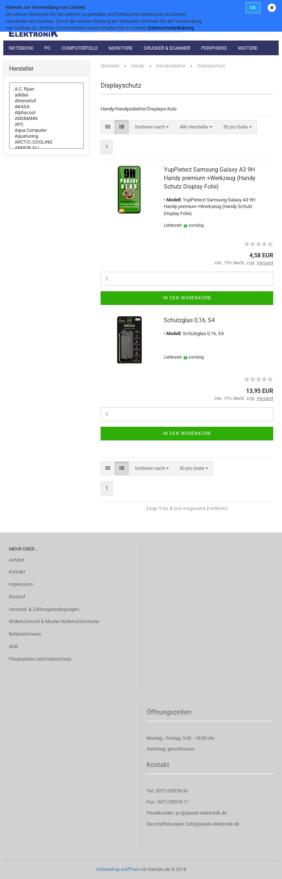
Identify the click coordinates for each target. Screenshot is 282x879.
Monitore (121, 48)
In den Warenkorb (187, 297)
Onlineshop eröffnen (117, 869)
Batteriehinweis (25, 634)
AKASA (46, 107)
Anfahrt (16, 560)
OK (253, 7)
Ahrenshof (46, 101)
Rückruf (17, 597)
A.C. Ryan (46, 89)
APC (46, 124)
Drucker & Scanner (167, 48)
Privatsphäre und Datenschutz (40, 659)
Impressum (21, 584)
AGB (13, 646)
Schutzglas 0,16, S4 (189, 320)
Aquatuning (46, 136)
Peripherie (214, 48)
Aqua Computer (46, 130)
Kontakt (17, 571)
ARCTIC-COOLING (46, 142)
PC (47, 48)
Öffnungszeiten (169, 712)
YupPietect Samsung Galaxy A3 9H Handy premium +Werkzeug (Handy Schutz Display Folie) (210, 178)
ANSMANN (46, 119)
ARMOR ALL (46, 148)
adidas (46, 95)
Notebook (21, 48)
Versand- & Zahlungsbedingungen (44, 609)
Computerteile (79, 48)
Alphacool (46, 113)
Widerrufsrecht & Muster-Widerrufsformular (54, 621)
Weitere (247, 48)
